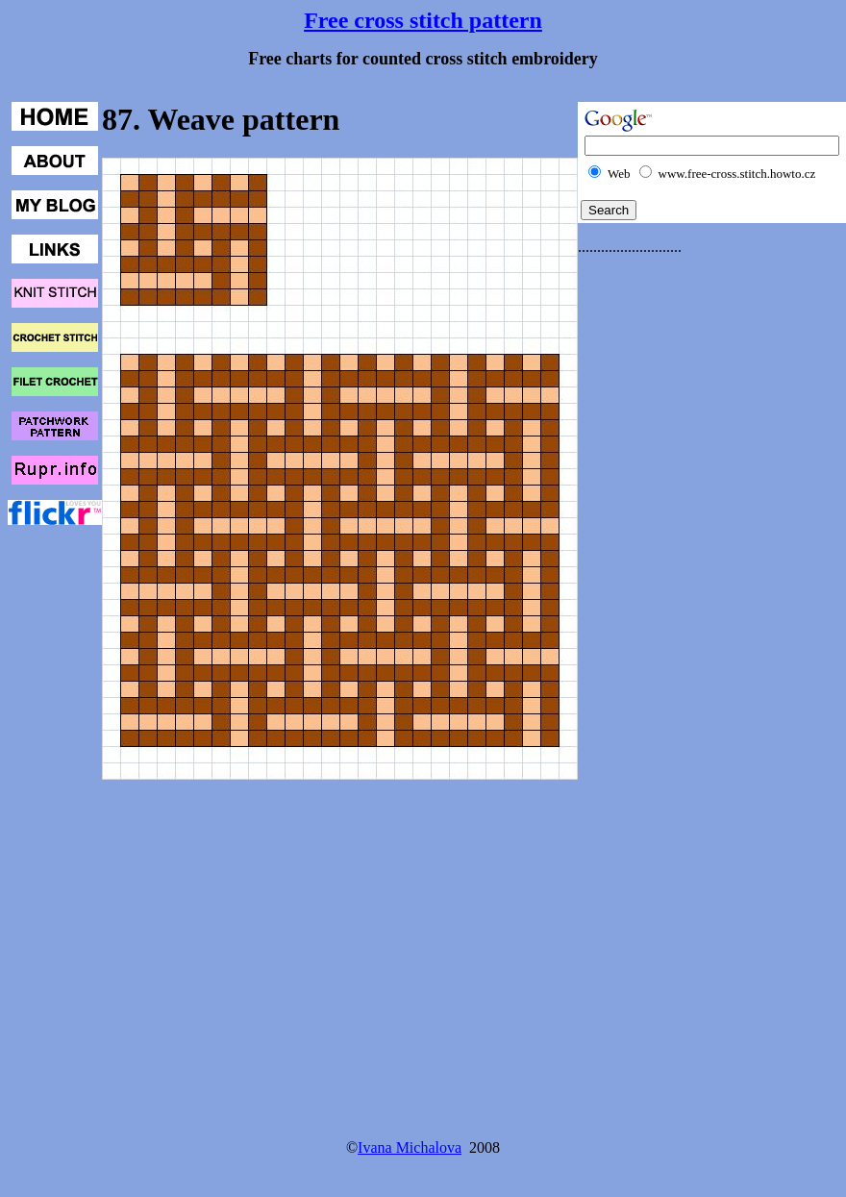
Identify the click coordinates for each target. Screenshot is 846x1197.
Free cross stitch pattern (423, 20)
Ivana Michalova (409, 1147)
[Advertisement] (655, 559)
